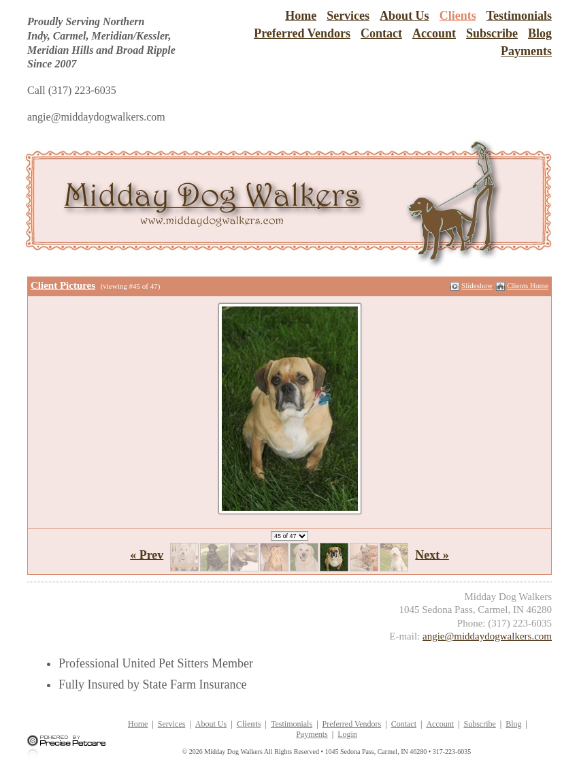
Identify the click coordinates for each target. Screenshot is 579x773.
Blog (540, 33)
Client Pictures (63, 285)
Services (348, 15)
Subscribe (492, 33)
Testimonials (519, 15)
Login (347, 734)
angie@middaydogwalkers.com (487, 636)
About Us (404, 15)
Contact (381, 33)
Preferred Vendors (302, 33)
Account (434, 33)
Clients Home (527, 285)
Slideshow (477, 285)
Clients (458, 15)
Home (300, 15)
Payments (526, 51)
